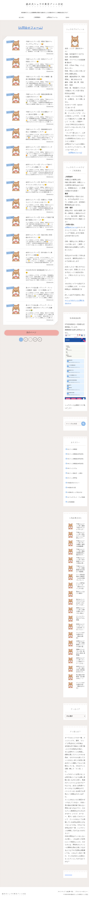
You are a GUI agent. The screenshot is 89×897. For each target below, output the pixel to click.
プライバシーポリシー (81, 891)
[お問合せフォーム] (30, 27)
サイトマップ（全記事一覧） (65, 891)
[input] (74, 424)
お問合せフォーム (71, 227)
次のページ (31, 334)
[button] (83, 424)
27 (35, 341)
